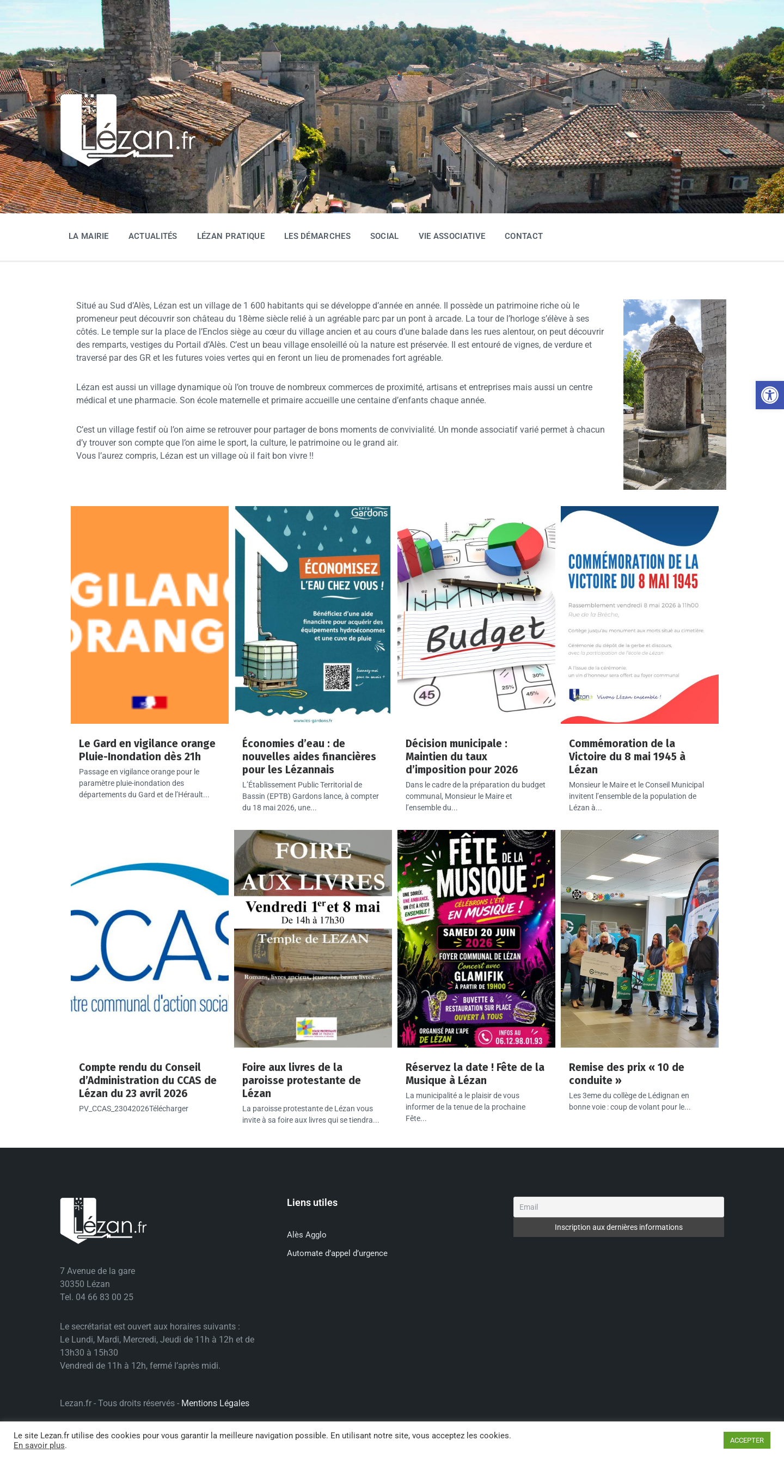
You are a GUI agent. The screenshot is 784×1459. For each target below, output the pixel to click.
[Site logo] (128, 164)
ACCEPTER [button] (747, 1440)
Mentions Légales (215, 1403)
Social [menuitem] (384, 236)
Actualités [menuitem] (152, 236)
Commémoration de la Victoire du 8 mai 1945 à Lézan (627, 756)
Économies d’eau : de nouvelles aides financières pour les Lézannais (309, 756)
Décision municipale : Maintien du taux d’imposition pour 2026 (462, 756)
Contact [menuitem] (524, 236)
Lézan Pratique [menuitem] (231, 236)
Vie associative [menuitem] (452, 236)
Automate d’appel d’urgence (337, 1253)
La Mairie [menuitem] (89, 236)
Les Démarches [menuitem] (317, 236)
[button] (770, 395)
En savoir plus (39, 1445)
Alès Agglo (307, 1235)
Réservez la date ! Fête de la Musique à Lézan (475, 1074)
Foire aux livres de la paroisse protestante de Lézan (301, 1080)
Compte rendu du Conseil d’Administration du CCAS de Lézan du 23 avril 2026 (148, 1080)
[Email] (618, 1207)
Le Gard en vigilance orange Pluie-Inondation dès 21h (147, 750)
